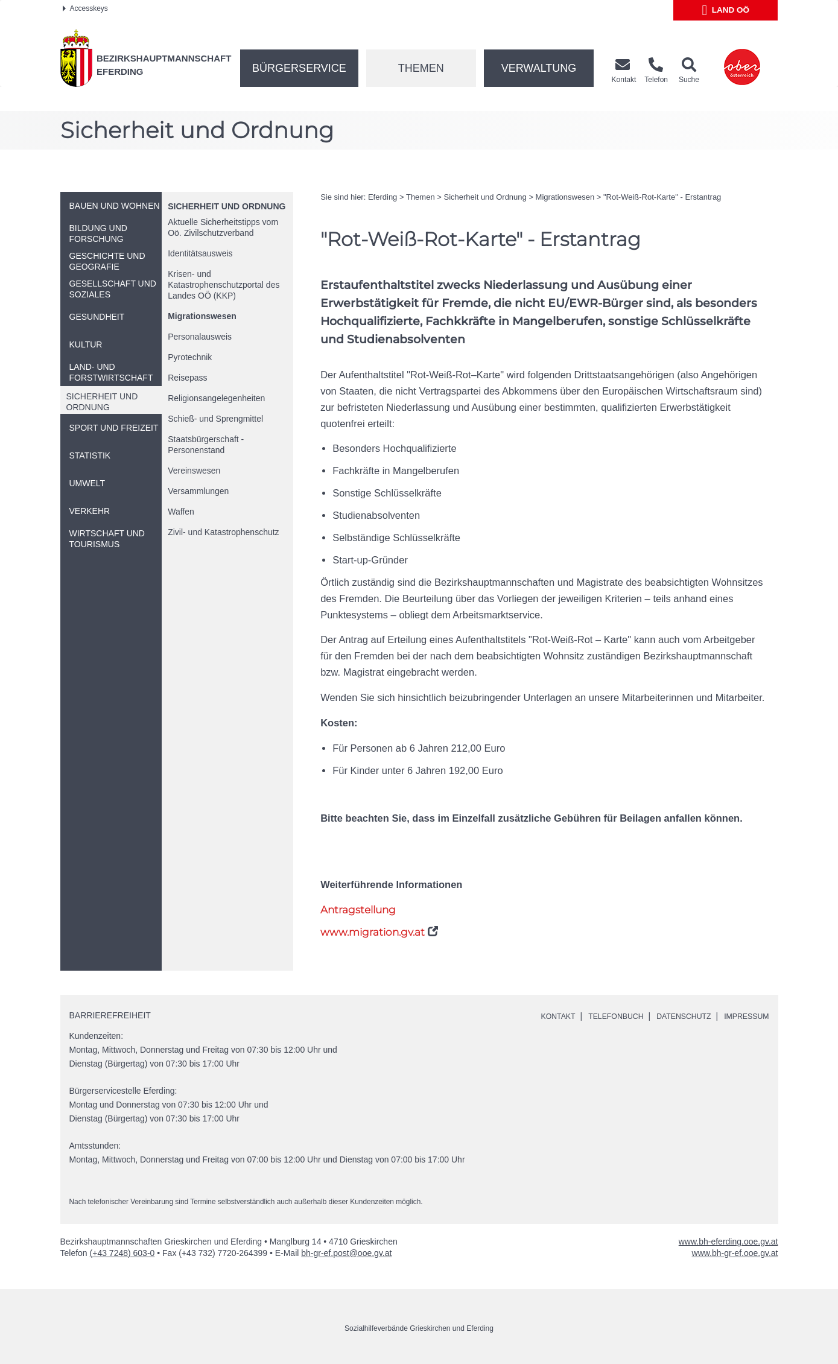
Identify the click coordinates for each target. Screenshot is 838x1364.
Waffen (181, 511)
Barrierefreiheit (110, 1015)
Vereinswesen (194, 470)
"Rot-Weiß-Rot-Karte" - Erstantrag (662, 196)
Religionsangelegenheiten (216, 398)
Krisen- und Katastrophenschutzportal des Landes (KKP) (223, 284)
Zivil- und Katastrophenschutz (223, 532)
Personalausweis (200, 336)
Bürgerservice (299, 68)
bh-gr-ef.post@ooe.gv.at (346, 1252)
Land (726, 10)
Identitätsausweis (200, 253)
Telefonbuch (598, 1016)
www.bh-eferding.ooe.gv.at (728, 1241)
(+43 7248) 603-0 (122, 1252)
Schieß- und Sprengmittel (215, 418)
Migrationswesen (202, 316)
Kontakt (533, 1016)
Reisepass (187, 377)
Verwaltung (539, 68)
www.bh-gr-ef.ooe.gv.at (735, 1252)
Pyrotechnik (190, 357)
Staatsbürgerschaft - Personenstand (206, 444)
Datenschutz (674, 1016)
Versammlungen (198, 491)
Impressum (743, 1016)
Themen (421, 68)
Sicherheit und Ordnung (226, 206)
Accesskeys (85, 8)
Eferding (382, 196)
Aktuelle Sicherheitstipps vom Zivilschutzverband (223, 227)
